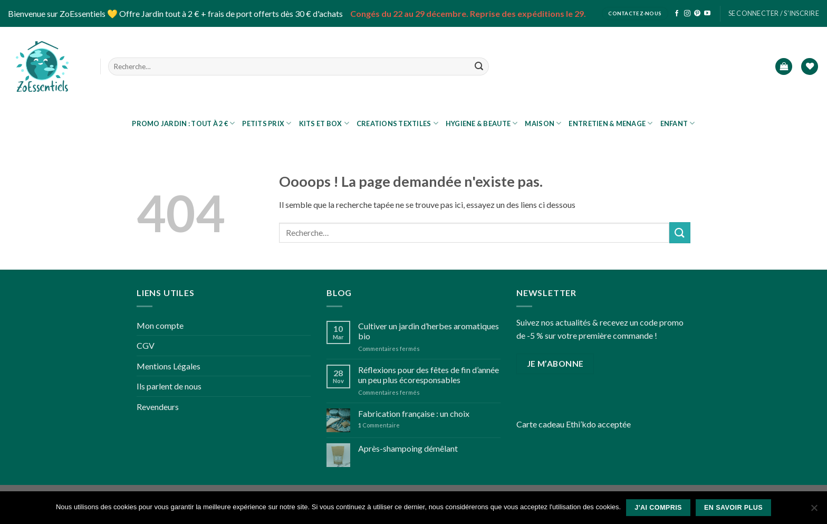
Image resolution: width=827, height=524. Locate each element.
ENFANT (677, 123)
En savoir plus (733, 507)
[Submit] (479, 66)
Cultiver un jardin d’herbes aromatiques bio (428, 331)
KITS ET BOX (324, 123)
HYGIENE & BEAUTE (482, 123)
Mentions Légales (168, 366)
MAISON (543, 123)
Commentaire (379, 425)
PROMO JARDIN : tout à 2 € (183, 123)
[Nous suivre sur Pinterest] (697, 13)
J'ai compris (658, 507)
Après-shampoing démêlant (408, 448)
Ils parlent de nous (169, 386)
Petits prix (266, 123)
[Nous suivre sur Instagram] (687, 13)
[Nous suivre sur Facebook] (677, 13)
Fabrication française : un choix (413, 413)
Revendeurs (158, 407)
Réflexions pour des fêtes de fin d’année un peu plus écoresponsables (428, 375)
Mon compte (160, 325)
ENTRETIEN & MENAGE (610, 123)
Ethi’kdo (581, 424)
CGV (146, 345)
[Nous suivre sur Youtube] (707, 13)
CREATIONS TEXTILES (397, 123)
